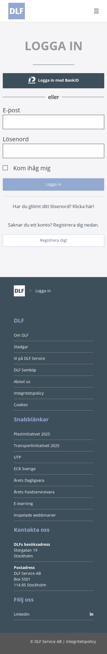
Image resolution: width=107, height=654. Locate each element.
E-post (11, 110)
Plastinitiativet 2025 (32, 434)
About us (22, 381)
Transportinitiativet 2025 (36, 445)
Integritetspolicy (29, 393)
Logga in (43, 291)
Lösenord (16, 139)
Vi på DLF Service (29, 358)
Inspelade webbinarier (35, 515)
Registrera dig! (53, 240)
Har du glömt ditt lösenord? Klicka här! (53, 206)
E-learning (23, 503)
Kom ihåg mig (32, 168)
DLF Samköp (25, 370)
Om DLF (21, 335)
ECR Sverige (25, 468)
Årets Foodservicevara (34, 492)
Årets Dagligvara (29, 480)
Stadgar (21, 346)
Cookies (21, 404)
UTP (17, 457)
